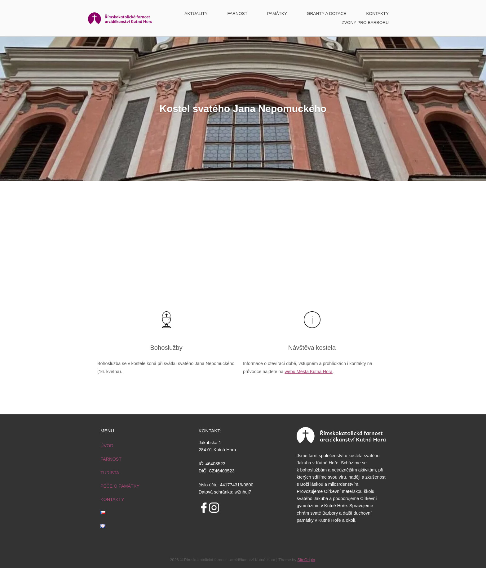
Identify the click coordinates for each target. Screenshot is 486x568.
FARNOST (238, 13)
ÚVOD (106, 445)
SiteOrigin (306, 559)
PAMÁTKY (277, 13)
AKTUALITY (195, 13)
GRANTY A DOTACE (327, 13)
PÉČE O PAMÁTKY (119, 486)
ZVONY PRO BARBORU (365, 22)
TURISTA (109, 472)
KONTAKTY (377, 13)
